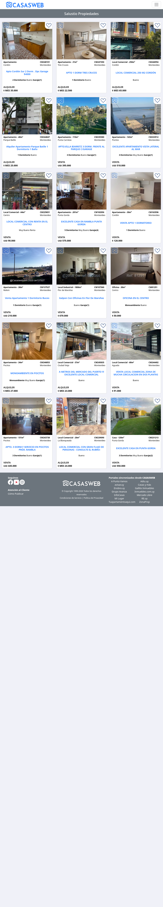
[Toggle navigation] (156, 4)
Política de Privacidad (93, 498)
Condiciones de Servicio (71, 498)
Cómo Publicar (16, 493)
